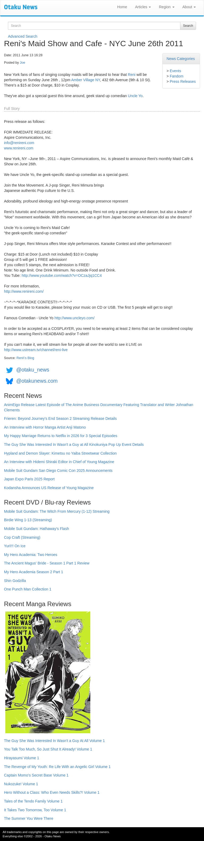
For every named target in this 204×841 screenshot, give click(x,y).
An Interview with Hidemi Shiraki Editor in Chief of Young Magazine (59, 462)
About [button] (189, 7)
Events (175, 71)
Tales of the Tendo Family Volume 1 (33, 801)
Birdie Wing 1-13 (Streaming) (28, 520)
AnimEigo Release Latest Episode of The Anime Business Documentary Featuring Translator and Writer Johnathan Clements (98, 407)
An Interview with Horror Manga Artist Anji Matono (45, 427)
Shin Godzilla (15, 581)
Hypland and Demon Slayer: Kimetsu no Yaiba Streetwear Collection (60, 453)
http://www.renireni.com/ (24, 291)
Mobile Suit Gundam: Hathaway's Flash (36, 529)
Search (188, 26)
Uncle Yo (135, 96)
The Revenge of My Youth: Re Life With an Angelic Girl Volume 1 (57, 767)
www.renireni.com (18, 148)
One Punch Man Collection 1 (27, 589)
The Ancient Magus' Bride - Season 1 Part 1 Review (47, 563)
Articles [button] (143, 7)
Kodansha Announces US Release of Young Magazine (49, 488)
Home (122, 7)
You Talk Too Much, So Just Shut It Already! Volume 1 (48, 749)
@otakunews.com (37, 381)
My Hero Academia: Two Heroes (30, 555)
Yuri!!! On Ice (15, 546)
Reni (131, 74)
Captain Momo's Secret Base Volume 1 (36, 775)
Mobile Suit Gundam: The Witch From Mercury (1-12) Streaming (56, 511)
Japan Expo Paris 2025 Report (29, 479)
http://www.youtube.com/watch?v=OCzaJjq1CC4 (62, 275)
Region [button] (166, 7)
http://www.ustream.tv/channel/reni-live (36, 350)
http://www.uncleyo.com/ (74, 318)
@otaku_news (32, 370)
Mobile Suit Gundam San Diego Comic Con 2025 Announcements (58, 470)
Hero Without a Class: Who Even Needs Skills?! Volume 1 (52, 792)
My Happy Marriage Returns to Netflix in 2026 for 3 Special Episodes (60, 436)
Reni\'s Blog (25, 358)
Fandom (176, 76)
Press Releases (183, 81)
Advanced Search (22, 36)
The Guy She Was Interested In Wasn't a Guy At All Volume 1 (54, 741)
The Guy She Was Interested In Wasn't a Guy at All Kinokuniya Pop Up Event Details (74, 444)
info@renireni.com (19, 143)
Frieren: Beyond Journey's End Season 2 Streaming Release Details (60, 418)
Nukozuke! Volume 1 (21, 784)
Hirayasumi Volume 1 (21, 758)
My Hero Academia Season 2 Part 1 (33, 572)
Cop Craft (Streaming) (22, 537)
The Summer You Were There (28, 818)
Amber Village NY (85, 80)
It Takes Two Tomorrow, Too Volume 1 (35, 810)
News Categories (181, 59)
